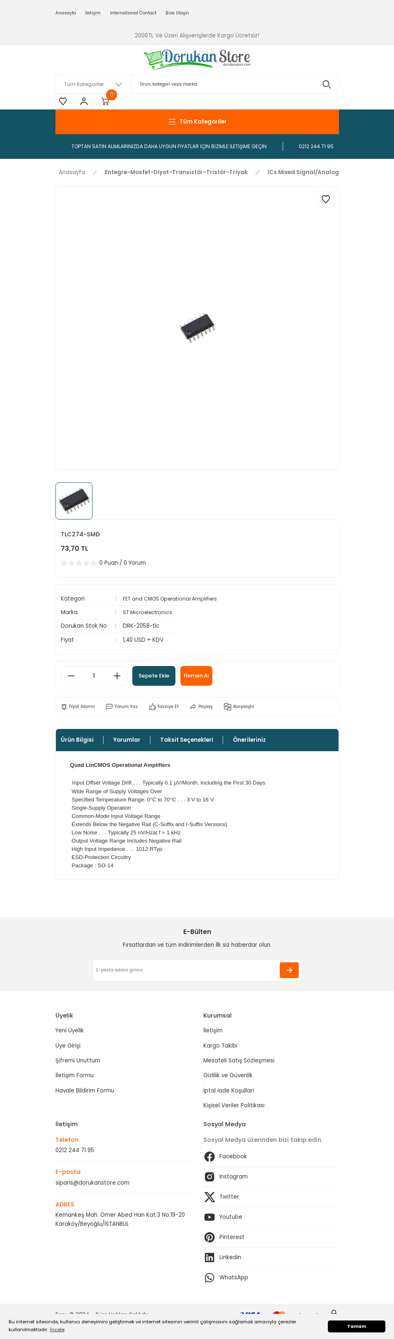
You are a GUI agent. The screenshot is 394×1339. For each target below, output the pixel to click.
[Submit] (289, 971)
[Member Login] (86, 102)
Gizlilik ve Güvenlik (228, 1077)
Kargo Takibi (220, 1047)
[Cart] (109, 102)
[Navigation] (197, 123)
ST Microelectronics (150, 613)
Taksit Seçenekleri (186, 741)
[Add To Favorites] (326, 200)
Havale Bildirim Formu (84, 1092)
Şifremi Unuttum (77, 1062)
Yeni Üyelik (69, 1032)
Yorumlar (127, 741)
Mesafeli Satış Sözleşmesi (238, 1062)
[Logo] (197, 60)
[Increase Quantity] (117, 677)
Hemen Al (209, 677)
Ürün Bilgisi (77, 741)
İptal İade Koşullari (228, 1092)
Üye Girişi (68, 1047)
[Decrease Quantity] (71, 677)
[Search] (197, 84)
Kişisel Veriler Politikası (234, 1107)
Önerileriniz (249, 741)
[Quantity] (94, 677)
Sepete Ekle (158, 677)
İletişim (213, 1032)
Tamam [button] (356, 1326)
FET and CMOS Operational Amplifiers (174, 600)
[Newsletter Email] (197, 971)
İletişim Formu (74, 1077)
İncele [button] (57, 1329)
